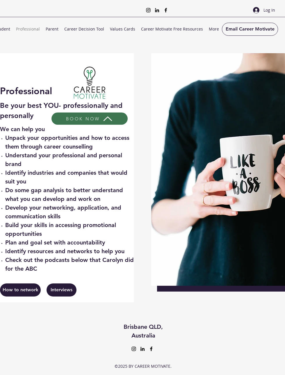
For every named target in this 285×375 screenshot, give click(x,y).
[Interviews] (61, 290)
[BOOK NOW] (89, 118)
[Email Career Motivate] (250, 29)
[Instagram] (148, 10)
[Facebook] (166, 10)
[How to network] (20, 290)
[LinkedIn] (157, 10)
